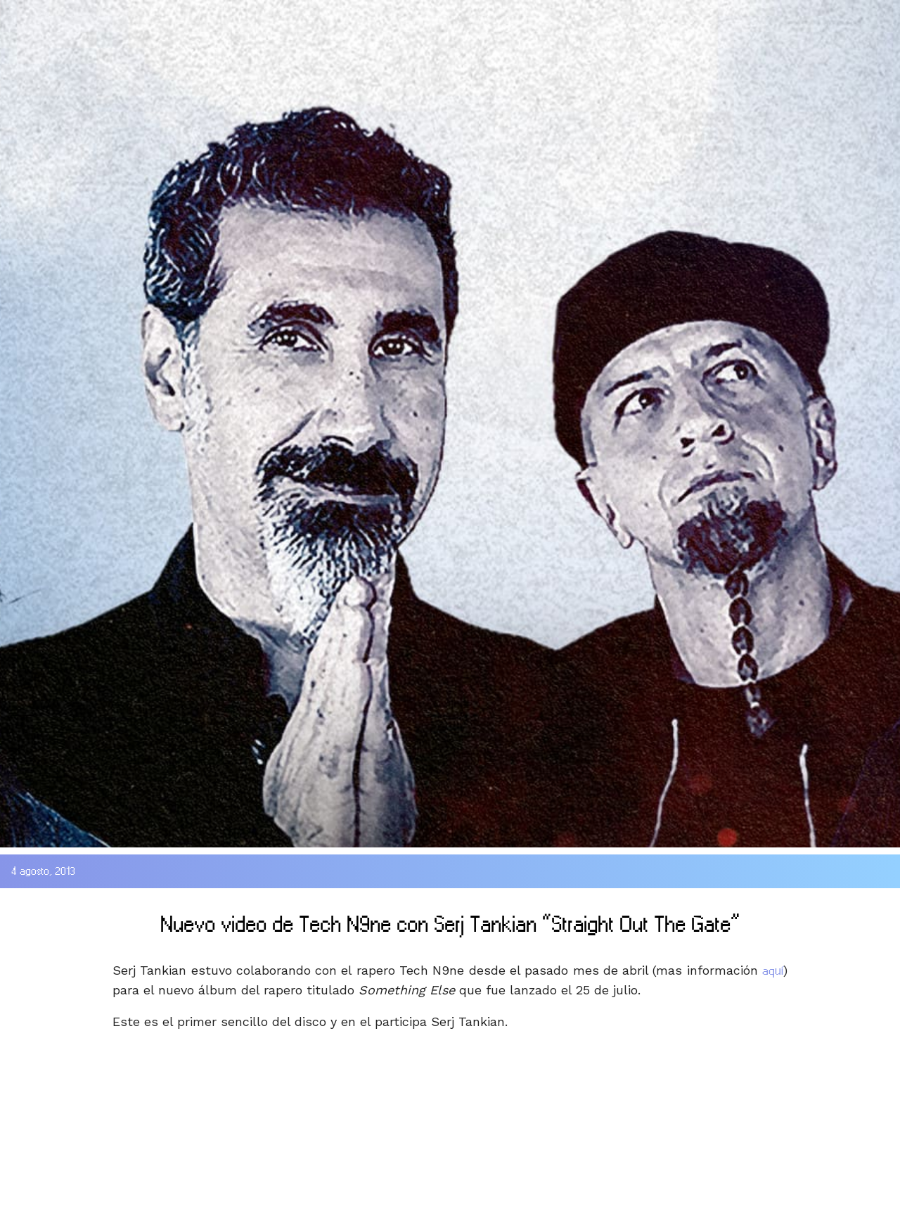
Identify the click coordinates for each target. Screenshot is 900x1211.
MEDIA (385, 17)
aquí (772, 970)
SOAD (124, 17)
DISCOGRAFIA (253, 17)
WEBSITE (494, 17)
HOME (35, 17)
